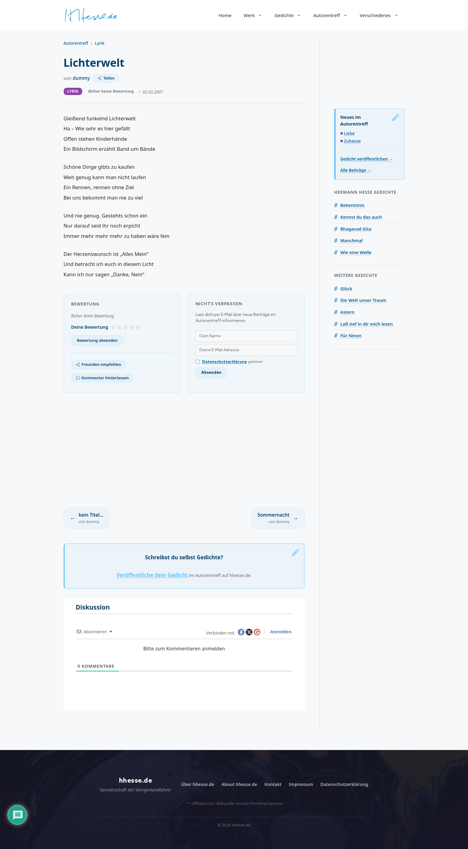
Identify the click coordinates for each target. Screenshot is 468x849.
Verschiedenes (382, 15)
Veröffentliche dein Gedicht (152, 574)
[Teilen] (106, 78)
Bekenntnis (352, 205)
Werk (256, 15)
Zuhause (352, 141)
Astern (347, 312)
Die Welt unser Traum (363, 300)
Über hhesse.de (197, 784)
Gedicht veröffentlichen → (366, 159)
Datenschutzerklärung (224, 361)
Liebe (349, 133)
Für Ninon (351, 335)
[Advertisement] (184, 450)
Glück (346, 289)
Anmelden (280, 632)
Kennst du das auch (361, 217)
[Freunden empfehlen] (98, 364)
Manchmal (351, 240)
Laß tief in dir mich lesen (366, 324)
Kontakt (273, 784)
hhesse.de (135, 780)
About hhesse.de (239, 784)
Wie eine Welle (355, 252)
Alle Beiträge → (355, 170)
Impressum (301, 784)
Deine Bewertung (89, 327)
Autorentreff (333, 15)
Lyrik (99, 43)
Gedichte (291, 15)
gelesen (229, 361)
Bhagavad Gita (355, 229)
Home (225, 15)
